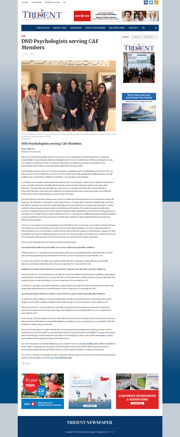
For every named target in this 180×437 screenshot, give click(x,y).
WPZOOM (111, 432)
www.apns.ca (101, 335)
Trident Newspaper (89, 422)
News (23, 36)
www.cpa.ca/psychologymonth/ (58, 358)
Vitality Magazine (95, 28)
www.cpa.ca (64, 338)
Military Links (117, 28)
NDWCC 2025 (59, 28)
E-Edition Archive (52, 2)
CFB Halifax (37, 2)
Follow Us (148, 37)
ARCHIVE (136, 37)
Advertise (75, 28)
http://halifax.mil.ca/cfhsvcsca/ (95, 344)
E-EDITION (125, 37)
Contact (25, 2)
